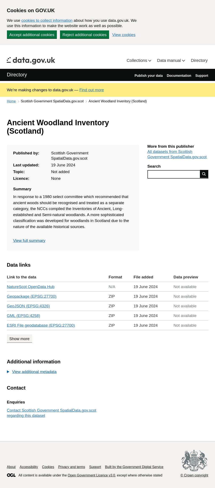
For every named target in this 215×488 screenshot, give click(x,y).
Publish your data (149, 75)
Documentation (179, 75)
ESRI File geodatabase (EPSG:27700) (41, 325)
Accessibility (29, 467)
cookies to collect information (47, 20)
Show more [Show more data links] (19, 339)
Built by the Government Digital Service (134, 467)
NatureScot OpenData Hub (31, 286)
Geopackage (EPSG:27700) (32, 296)
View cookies (124, 35)
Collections (137, 60)
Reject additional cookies (85, 35)
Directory (199, 60)
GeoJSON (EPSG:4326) (28, 306)
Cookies (48, 467)
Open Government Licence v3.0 (91, 475)
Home (11, 101)
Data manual (169, 60)
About (11, 467)
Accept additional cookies (31, 35)
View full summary (29, 240)
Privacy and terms (71, 467)
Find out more (91, 90)
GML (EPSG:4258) (23, 315)
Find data (204, 174)
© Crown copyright (194, 475)
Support (201, 75)
